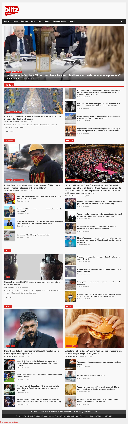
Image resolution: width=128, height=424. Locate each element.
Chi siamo (33, 412)
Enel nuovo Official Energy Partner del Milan (9, 235)
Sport (33, 21)
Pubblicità (68, 412)
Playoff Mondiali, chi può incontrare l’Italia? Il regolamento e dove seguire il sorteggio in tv (33, 328)
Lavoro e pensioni (19, 180)
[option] (64, 53)
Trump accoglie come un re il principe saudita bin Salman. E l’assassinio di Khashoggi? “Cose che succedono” (70, 216)
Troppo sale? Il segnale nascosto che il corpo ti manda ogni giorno (70, 364)
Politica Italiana (16, 71)
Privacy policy (78, 412)
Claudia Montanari (72, 356)
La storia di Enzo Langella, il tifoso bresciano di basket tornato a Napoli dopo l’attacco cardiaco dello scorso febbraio (9, 364)
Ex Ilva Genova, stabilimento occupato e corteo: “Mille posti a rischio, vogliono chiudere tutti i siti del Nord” (33, 163)
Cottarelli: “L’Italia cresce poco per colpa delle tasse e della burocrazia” (9, 211)
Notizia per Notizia (59, 21)
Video (40, 21)
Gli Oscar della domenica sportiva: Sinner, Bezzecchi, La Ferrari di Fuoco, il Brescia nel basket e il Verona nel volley (9, 401)
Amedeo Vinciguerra (13, 78)
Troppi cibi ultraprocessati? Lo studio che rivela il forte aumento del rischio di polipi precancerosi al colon (70, 389)
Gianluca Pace (70, 196)
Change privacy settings (9, 422)
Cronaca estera (17, 111)
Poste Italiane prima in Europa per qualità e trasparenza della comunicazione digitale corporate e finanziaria (9, 223)
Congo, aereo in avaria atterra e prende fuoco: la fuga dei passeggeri (70, 284)
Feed (95, 412)
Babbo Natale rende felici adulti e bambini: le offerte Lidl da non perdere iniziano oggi (9, 198)
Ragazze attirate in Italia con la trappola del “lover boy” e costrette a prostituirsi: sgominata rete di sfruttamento (70, 131)
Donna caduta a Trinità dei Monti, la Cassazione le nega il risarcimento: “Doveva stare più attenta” (70, 118)
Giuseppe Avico (11, 287)
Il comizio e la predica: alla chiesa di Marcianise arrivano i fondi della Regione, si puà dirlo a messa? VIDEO (70, 296)
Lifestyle (47, 21)
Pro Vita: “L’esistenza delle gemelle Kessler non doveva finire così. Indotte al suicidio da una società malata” (70, 106)
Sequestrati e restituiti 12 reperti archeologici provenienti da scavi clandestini (33, 267)
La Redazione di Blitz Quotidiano (51, 412)
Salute (75, 345)
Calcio (8, 345)
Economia (24, 21)
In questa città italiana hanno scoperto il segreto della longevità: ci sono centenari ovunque (70, 401)
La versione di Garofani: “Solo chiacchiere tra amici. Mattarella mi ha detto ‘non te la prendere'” (64, 53)
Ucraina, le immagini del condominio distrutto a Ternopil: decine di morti (70, 259)
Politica (7, 21)
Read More (9, 131)
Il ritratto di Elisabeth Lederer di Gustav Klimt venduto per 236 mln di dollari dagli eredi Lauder (33, 101)
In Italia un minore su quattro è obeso (70, 376)
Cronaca (15, 21)
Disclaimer (88, 412)
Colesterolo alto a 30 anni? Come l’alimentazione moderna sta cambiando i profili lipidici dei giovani (94, 328)
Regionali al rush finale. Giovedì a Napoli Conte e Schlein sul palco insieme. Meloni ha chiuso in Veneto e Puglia (70, 203)
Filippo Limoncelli (11, 356)
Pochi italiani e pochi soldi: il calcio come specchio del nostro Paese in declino (9, 376)
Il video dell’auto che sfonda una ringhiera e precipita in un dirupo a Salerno (70, 271)
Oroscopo (72, 21)
